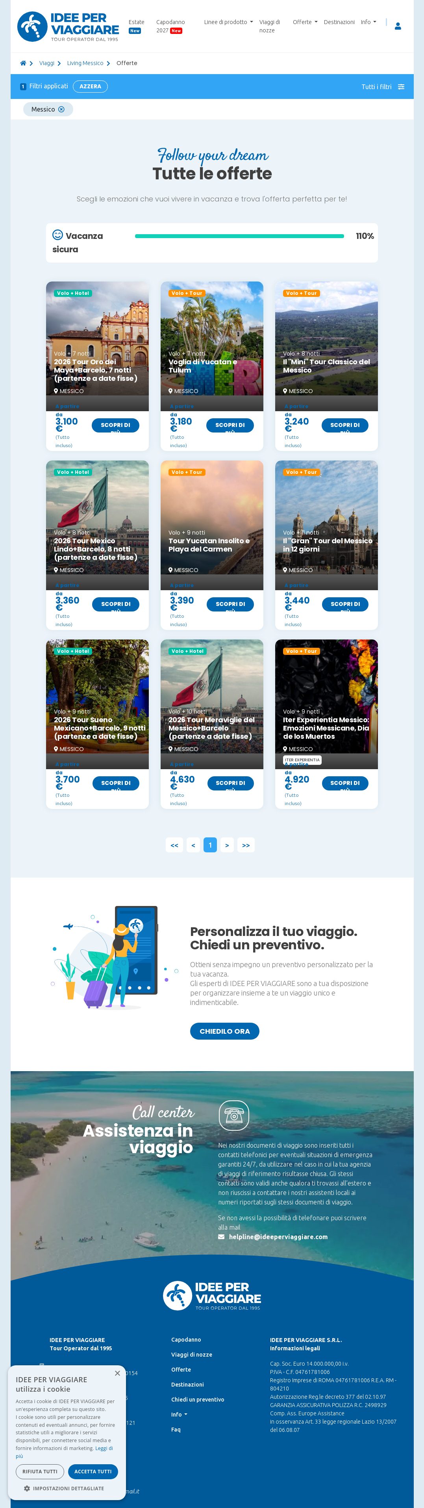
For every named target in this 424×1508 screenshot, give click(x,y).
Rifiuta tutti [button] (39, 1471)
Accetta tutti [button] (93, 1471)
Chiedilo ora (225, 1031)
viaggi (46, 63)
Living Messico (85, 63)
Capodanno (186, 1340)
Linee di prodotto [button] (226, 22)
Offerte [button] (303, 22)
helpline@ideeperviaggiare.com (278, 1236)
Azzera (90, 86)
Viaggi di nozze (269, 26)
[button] (67, 1488)
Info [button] (366, 22)
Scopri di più (115, 426)
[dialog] (67, 1432)
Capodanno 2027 (170, 26)
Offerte (181, 1369)
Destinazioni (339, 22)
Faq (176, 1429)
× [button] (117, 1374)
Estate (136, 26)
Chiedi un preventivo (197, 1399)
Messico (48, 109)
